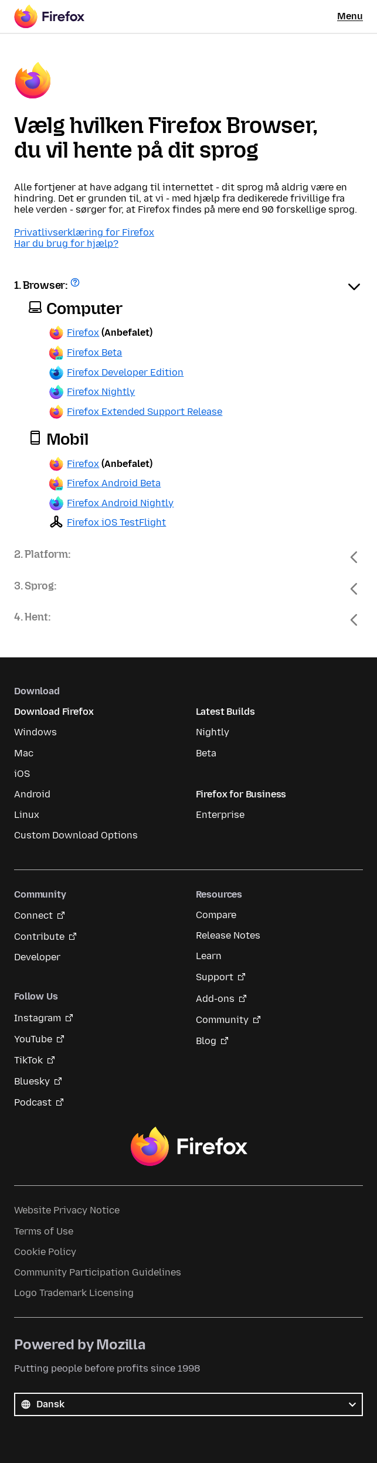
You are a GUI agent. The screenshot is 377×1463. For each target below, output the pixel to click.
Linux (26, 814)
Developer (37, 957)
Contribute (39, 936)
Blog (206, 1040)
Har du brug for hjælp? (66, 243)
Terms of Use (43, 1231)
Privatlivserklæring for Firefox (84, 232)
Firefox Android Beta (114, 483)
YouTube (33, 1039)
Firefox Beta (94, 352)
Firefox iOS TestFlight (116, 522)
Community (222, 1019)
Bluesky (32, 1081)
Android (32, 794)
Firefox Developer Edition (125, 372)
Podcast (33, 1102)
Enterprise (220, 814)
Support (214, 977)
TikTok (28, 1060)
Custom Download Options (76, 835)
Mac (23, 753)
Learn (209, 955)
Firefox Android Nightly (120, 503)
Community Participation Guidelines (97, 1272)
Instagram (37, 1018)
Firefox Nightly (101, 391)
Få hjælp (76, 286)
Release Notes (228, 935)
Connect (33, 915)
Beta (206, 753)
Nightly (212, 732)
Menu (350, 16)
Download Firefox (53, 711)
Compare (216, 914)
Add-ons (215, 998)
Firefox (83, 332)
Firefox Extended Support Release (144, 411)
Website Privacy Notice (67, 1210)
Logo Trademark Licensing (74, 1292)
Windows (35, 732)
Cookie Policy (45, 1251)
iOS (22, 773)
